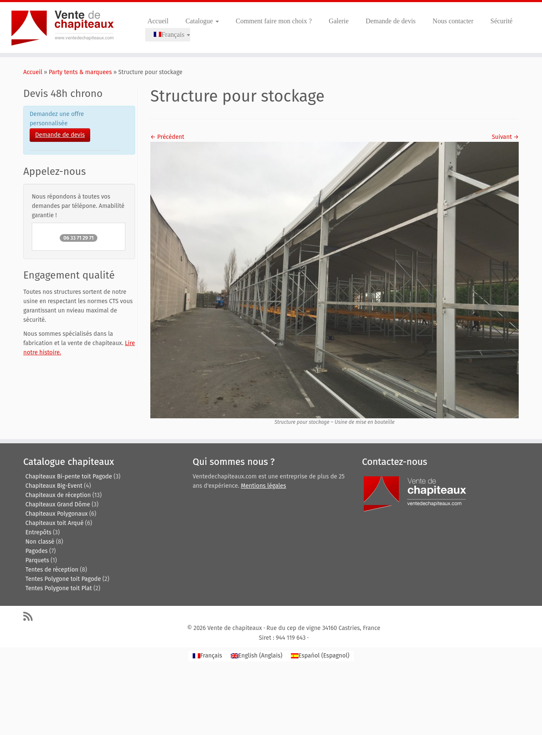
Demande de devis (390, 21)
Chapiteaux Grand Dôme (57, 504)
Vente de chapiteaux (234, 628)
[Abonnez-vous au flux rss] (30, 616)
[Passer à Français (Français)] (207, 656)
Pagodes (36, 551)
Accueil (158, 21)
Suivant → (505, 137)
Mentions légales (263, 485)
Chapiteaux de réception (58, 495)
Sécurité (501, 21)
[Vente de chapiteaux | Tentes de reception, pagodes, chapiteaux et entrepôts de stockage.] (62, 27)
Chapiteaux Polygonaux (56, 513)
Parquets (37, 560)
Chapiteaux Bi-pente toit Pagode (68, 476)
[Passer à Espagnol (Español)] (320, 656)
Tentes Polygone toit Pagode (63, 579)
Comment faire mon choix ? (274, 21)
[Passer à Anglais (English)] (257, 656)
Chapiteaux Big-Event (54, 485)
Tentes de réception (51, 569)
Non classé (39, 541)
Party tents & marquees (80, 72)
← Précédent (167, 137)
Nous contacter (453, 21)
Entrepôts (38, 532)
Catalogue (202, 21)
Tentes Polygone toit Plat (58, 588)
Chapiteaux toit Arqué (54, 523)
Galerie (338, 21)
